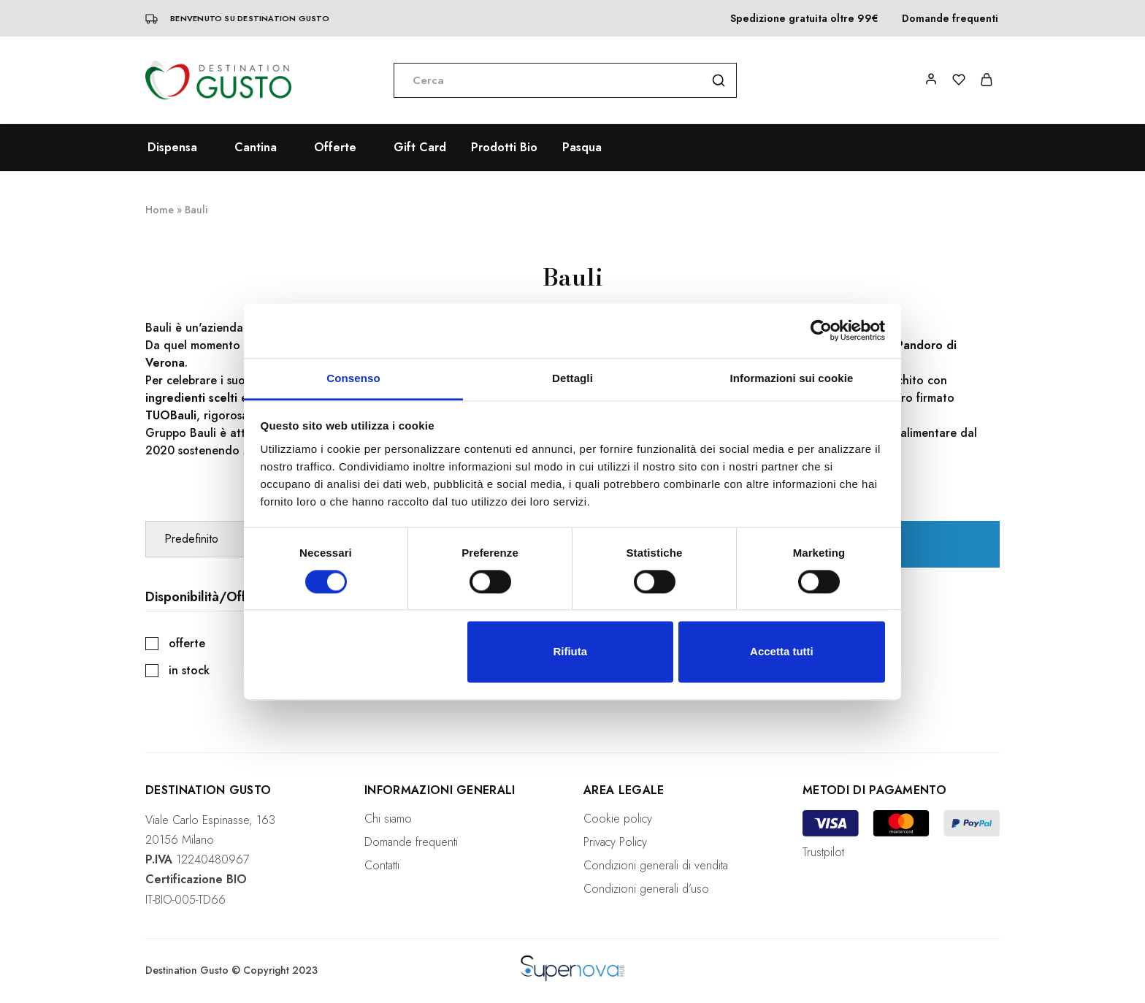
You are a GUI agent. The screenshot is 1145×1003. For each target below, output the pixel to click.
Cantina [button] (255, 148)
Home (159, 209)
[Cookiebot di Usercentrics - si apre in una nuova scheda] (821, 330)
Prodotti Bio (504, 148)
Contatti (381, 865)
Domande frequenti (950, 18)
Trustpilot (823, 852)
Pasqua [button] (582, 148)
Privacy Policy (615, 842)
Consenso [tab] (353, 378)
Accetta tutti (781, 652)
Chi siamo (388, 818)
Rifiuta (570, 652)
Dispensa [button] (172, 148)
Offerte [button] (335, 148)
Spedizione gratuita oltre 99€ (804, 18)
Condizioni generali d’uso (646, 888)
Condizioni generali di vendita (655, 865)
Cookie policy (617, 818)
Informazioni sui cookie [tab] (792, 378)
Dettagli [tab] (572, 378)
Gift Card (420, 148)
